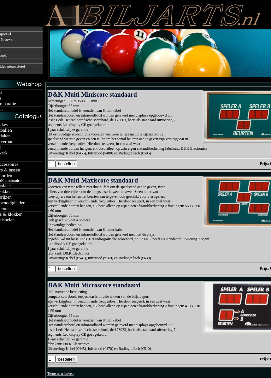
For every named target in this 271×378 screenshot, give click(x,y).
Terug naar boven (60, 373)
